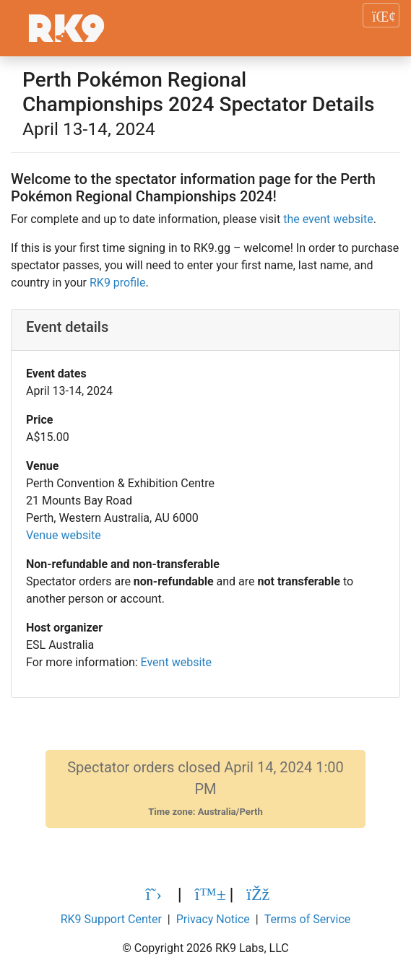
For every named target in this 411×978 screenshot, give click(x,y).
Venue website (63, 535)
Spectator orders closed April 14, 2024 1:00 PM (205, 788)
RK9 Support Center (111, 919)
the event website (328, 219)
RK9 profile (117, 282)
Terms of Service (307, 919)
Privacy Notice (213, 919)
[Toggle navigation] (381, 15)
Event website (176, 662)
